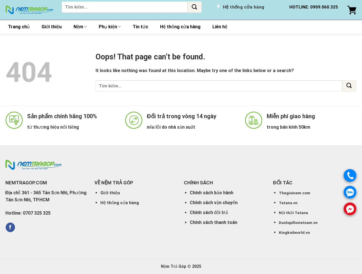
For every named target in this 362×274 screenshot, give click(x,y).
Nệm (80, 27)
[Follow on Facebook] (10, 227)
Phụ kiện (110, 27)
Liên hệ (219, 26)
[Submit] (195, 7)
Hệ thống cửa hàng (180, 26)
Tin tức (140, 26)
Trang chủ (19, 26)
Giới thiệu (52, 26)
